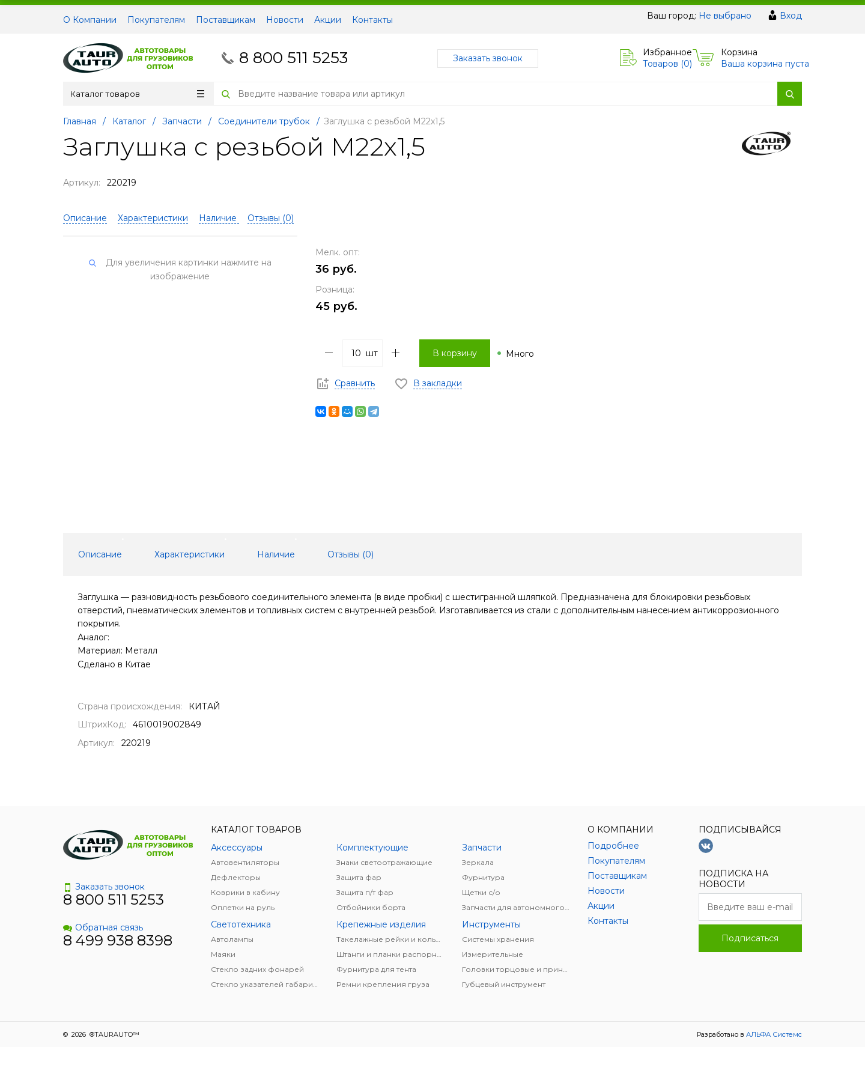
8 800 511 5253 (293, 57)
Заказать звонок (488, 58)
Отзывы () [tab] (350, 554)
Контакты (372, 19)
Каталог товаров (137, 94)
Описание (85, 218)
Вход (791, 15)
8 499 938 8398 (117, 940)
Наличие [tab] (276, 554)
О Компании (90, 19)
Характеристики (153, 218)
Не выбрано (725, 15)
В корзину (454, 353)
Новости (284, 19)
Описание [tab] (100, 554)
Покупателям (156, 19)
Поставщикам (225, 19)
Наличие (219, 218)
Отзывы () (270, 218)
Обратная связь (103, 927)
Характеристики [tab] (189, 554)
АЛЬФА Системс (773, 1034)
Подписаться (749, 938)
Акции (327, 19)
